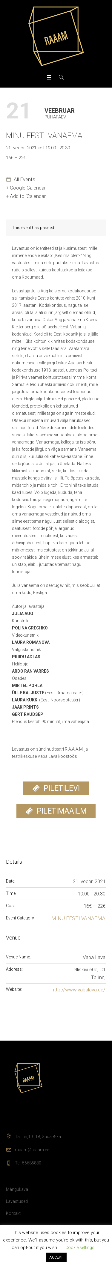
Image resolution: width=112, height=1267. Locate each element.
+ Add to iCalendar (26, 196)
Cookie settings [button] (79, 1247)
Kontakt (13, 1213)
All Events (24, 179)
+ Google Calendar (26, 188)
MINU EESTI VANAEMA (78, 918)
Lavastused (17, 1201)
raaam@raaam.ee (32, 1149)
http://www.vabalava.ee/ (78, 990)
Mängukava (17, 1189)
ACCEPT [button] (56, 1257)
